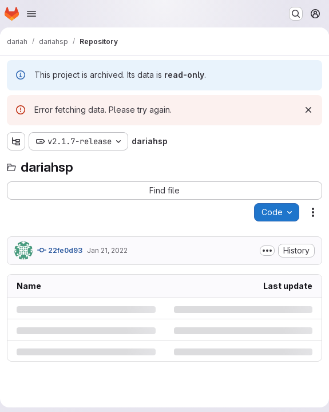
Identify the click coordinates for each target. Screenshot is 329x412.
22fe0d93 (59, 250)
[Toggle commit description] (267, 250)
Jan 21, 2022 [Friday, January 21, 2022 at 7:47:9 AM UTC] (107, 250)
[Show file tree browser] (16, 141)
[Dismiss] (308, 110)
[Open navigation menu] (31, 14)
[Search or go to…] (296, 14)
